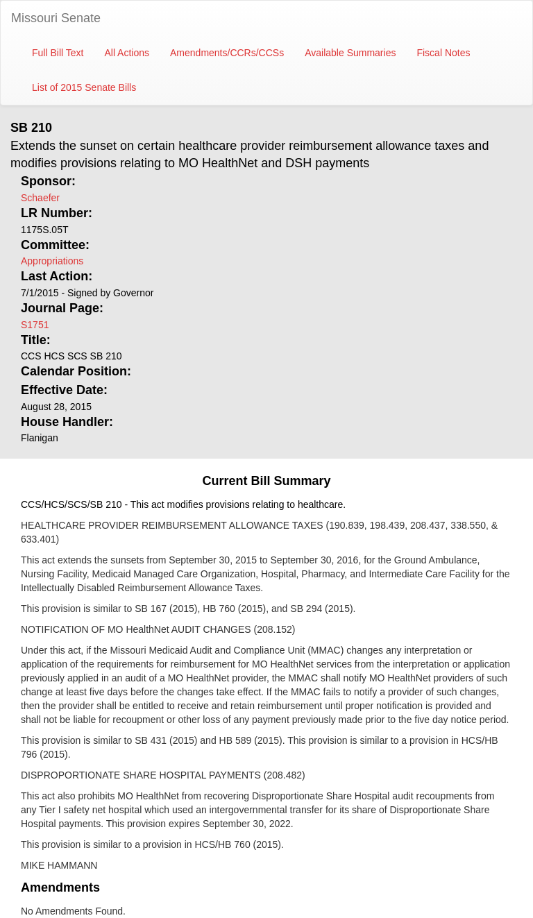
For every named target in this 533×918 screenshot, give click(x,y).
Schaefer (40, 197)
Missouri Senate (56, 18)
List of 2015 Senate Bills (84, 87)
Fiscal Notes (443, 52)
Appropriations (52, 260)
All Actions (126, 52)
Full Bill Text (57, 52)
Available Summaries (350, 52)
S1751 (35, 324)
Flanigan (39, 437)
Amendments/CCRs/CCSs (227, 52)
